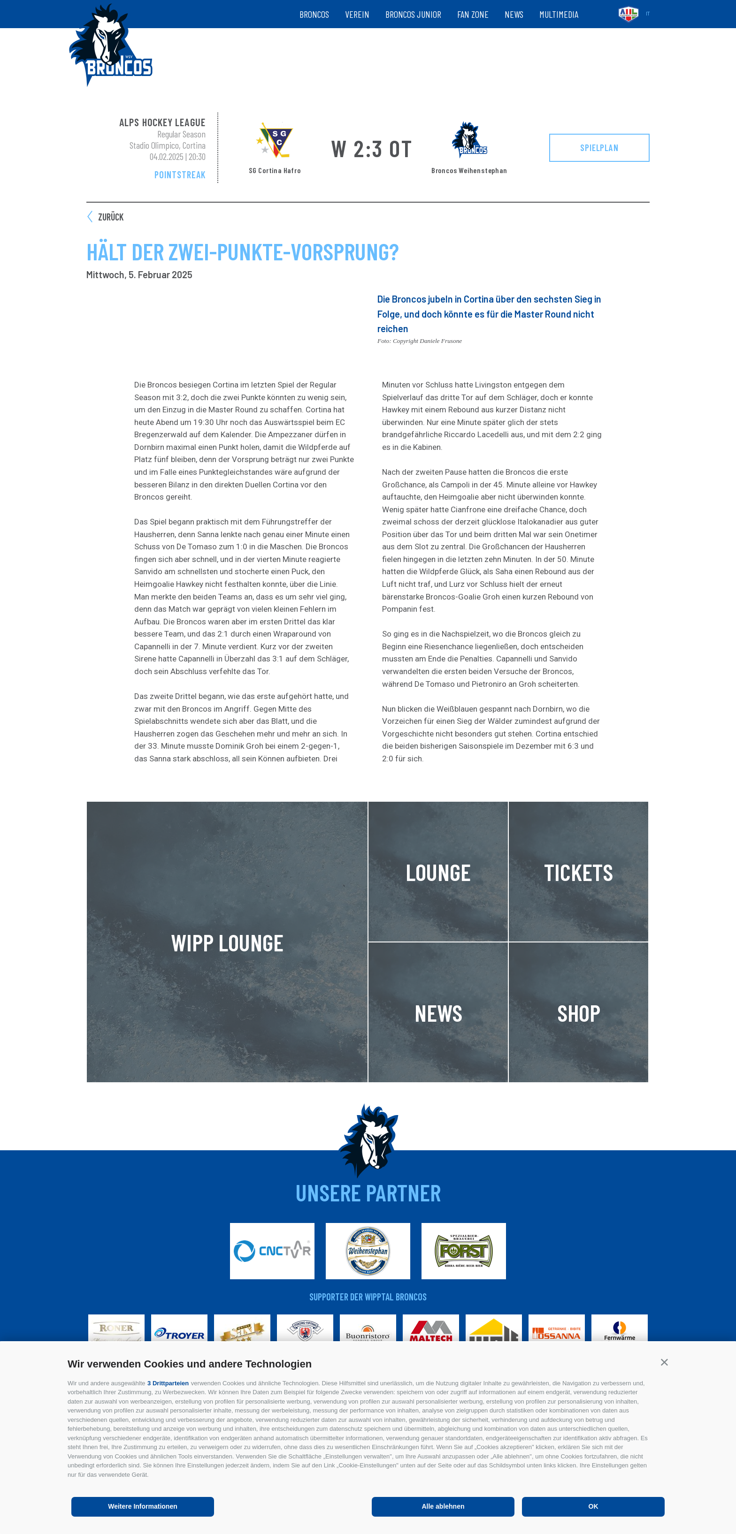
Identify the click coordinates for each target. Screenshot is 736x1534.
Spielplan (599, 147)
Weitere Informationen (142, 1506)
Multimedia (558, 14)
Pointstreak (180, 174)
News (514, 14)
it (648, 13)
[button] (664, 1362)
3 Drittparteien (168, 1383)
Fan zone (473, 14)
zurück (110, 216)
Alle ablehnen (443, 1506)
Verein (357, 14)
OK (593, 1506)
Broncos (314, 14)
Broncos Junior (413, 14)
